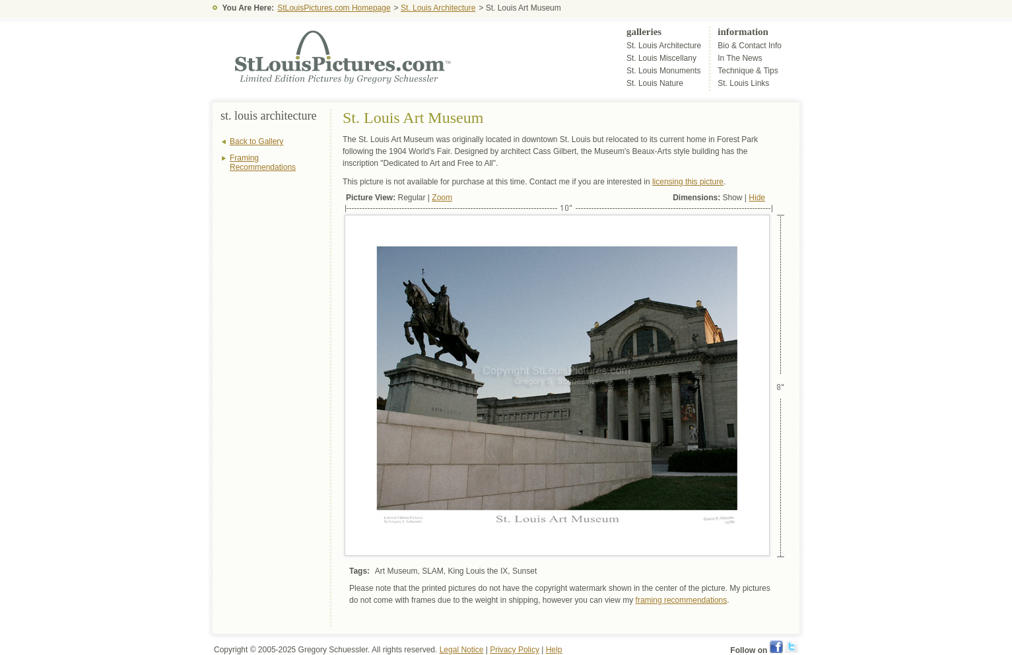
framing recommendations (681, 600)
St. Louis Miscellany (661, 58)
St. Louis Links (743, 83)
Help (554, 649)
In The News (740, 58)
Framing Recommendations (263, 162)
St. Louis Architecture (438, 8)
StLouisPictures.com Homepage (333, 8)
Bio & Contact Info (750, 45)
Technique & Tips (748, 70)
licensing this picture (688, 181)
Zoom (442, 197)
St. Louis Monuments (663, 70)
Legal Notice (462, 649)
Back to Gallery (256, 141)
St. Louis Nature (654, 83)
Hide (757, 197)
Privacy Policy (514, 649)
